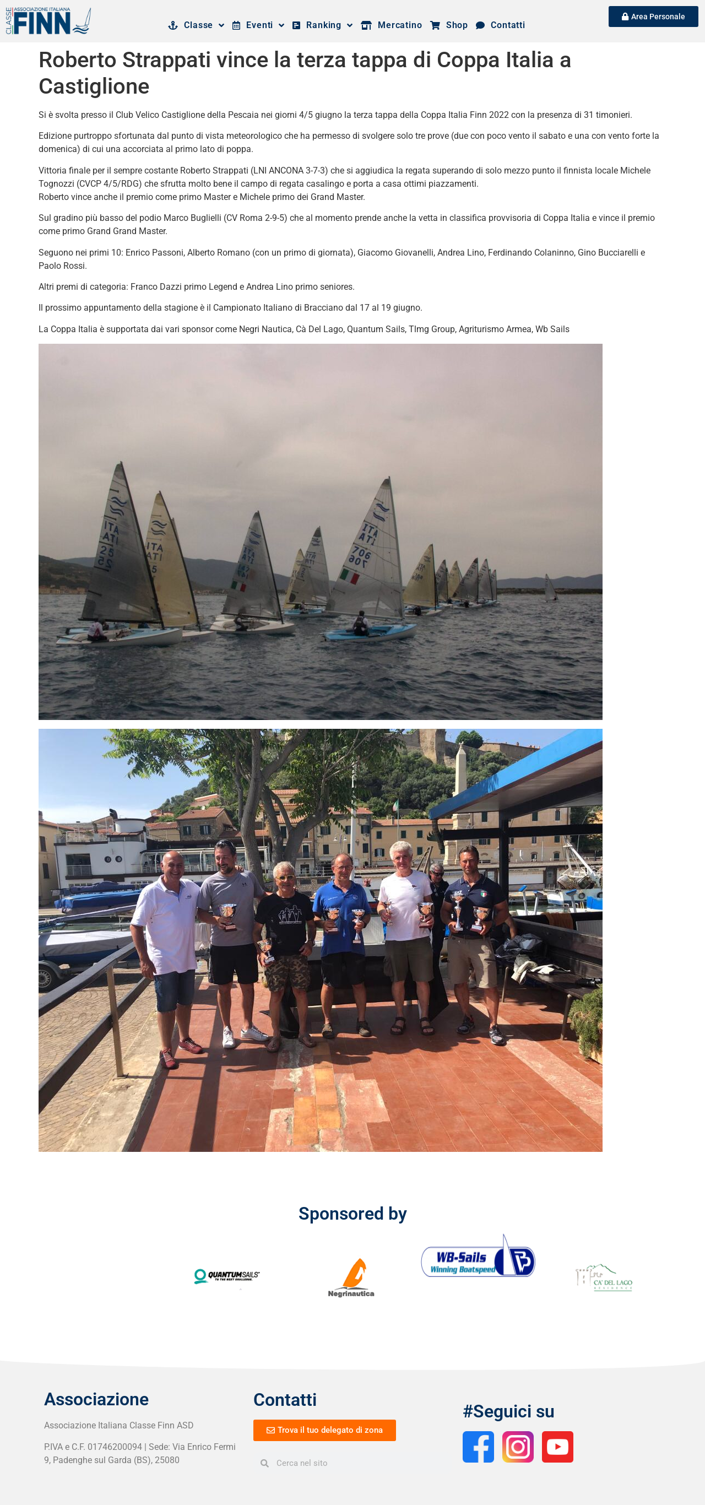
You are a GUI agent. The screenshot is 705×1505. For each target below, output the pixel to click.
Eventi (258, 25)
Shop (449, 25)
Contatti (500, 25)
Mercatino (391, 25)
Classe (196, 25)
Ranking (322, 25)
